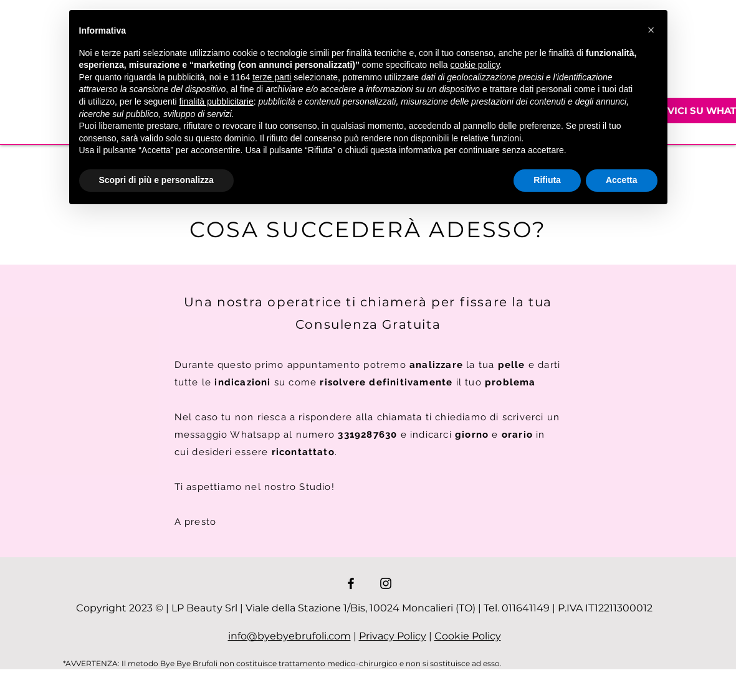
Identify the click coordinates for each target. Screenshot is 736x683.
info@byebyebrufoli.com (289, 636)
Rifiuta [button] (547, 180)
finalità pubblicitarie (216, 101)
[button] (651, 30)
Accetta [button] (622, 180)
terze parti (271, 77)
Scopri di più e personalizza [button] (156, 180)
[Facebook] (350, 583)
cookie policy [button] (474, 65)
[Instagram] (385, 583)
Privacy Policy (392, 636)
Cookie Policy (467, 636)
